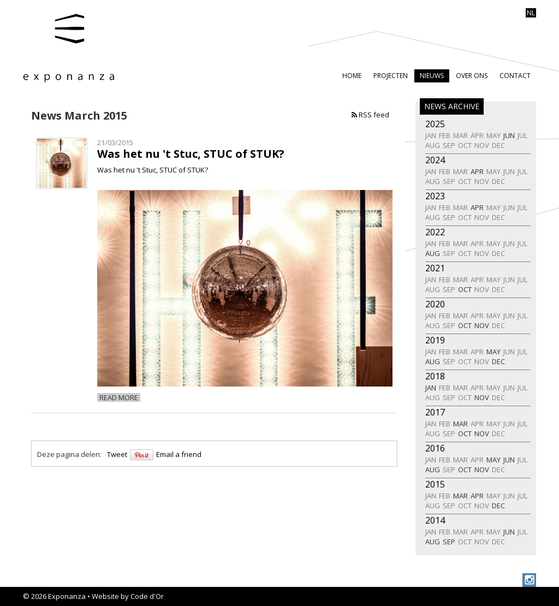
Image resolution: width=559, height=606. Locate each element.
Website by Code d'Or (128, 596)
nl (531, 12)
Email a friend (178, 454)
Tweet (117, 454)
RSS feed (370, 115)
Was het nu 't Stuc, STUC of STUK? (190, 153)
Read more (118, 397)
